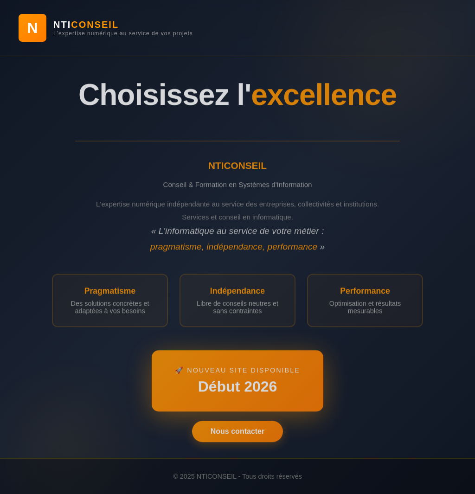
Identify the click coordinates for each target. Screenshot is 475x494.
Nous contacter (237, 433)
